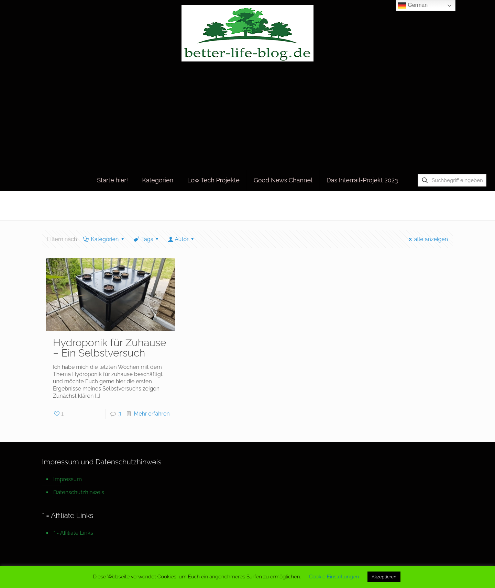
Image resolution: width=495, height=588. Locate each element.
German (413, 5)
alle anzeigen (427, 239)
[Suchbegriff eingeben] (452, 180)
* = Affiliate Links (73, 533)
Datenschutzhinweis (78, 492)
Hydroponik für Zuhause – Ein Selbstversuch (109, 348)
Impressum (67, 479)
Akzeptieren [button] (384, 576)
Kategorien (104, 239)
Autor (181, 239)
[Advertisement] (247, 118)
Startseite (387, 205)
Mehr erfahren (151, 413)
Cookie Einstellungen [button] (334, 577)
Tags (147, 239)
